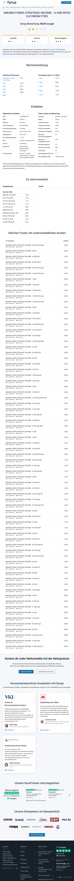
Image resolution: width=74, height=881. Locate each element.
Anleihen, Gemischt (15, 7)
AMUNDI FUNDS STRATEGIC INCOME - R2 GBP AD (23, 567)
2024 (4, 86)
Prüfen (22, 855)
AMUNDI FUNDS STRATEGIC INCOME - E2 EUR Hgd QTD (25, 505)
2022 (4, 92)
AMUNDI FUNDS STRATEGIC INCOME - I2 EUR (21, 595)
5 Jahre (40, 95)
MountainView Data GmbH (26, 878)
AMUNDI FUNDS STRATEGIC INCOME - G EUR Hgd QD (24, 471)
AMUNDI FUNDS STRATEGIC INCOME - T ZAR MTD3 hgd (25, 296)
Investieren (24, 863)
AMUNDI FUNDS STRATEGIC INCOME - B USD (21, 251)
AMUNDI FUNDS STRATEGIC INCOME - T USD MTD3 (23, 290)
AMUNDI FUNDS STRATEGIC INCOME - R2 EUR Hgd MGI (25, 556)
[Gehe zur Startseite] (11, 2)
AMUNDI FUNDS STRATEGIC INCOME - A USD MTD (23, 448)
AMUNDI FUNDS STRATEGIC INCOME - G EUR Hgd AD (24, 460)
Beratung (23, 859)
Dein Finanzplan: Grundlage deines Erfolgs (43, 861)
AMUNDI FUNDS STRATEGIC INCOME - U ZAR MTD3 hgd (25, 324)
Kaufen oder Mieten (44, 875)
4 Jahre (40, 90)
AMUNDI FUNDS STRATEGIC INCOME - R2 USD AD (23, 578)
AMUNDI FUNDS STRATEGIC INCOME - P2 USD (21, 522)
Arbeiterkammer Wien (49, 702)
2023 (4, 89)
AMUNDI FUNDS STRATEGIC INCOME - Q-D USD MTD (24, 330)
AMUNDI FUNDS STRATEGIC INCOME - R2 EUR (21, 561)
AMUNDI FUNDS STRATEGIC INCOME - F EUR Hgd (22, 381)
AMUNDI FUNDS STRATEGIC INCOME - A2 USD (21, 347)
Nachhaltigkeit (11, 54)
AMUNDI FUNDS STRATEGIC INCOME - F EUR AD (22, 369)
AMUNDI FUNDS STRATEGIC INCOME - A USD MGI (23, 443)
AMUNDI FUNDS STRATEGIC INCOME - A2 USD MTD (23, 352)
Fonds (7, 7)
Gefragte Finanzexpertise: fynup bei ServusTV (45, 869)
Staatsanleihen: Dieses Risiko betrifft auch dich (45, 854)
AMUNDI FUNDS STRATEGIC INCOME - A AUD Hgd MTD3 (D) (26, 398)
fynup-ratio (51, 49)
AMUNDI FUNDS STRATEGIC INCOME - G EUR (21, 477)
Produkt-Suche (25, 867)
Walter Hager (13, 724)
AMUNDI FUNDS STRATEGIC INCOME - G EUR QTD (23, 482)
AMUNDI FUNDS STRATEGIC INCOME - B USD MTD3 (23, 262)
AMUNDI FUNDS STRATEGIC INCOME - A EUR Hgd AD (24, 415)
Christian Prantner (50, 720)
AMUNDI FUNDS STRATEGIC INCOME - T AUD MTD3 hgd (25, 273)
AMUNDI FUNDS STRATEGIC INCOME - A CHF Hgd (23, 403)
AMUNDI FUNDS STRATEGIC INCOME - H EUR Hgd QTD (24, 646)
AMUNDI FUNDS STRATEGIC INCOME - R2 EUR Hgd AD (24, 545)
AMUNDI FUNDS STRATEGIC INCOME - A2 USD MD (23, 364)
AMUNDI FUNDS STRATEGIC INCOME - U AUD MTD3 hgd (25, 302)
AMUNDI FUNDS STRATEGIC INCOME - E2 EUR (21, 511)
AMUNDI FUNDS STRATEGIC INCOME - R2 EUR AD (23, 539)
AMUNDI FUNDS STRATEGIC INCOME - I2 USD (21, 612)
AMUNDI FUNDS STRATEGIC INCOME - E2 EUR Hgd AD (24, 494)
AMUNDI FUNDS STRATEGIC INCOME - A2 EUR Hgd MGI (25, 341)
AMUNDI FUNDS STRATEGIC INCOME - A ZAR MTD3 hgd (25, 454)
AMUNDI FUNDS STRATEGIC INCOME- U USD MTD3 (23, 318)
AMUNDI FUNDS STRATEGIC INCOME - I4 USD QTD (23, 641)
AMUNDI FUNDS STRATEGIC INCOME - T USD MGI (23, 285)
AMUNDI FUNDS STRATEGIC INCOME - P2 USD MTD (23, 528)
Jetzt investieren (26, 671)
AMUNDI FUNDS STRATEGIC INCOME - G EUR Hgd (23, 465)
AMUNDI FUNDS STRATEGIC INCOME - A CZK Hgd (23, 409)
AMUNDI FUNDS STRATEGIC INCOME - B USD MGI (23, 256)
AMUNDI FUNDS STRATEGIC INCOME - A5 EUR (21, 533)
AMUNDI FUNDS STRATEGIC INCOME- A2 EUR (21, 358)
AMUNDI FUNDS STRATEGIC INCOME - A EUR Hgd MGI (24, 426)
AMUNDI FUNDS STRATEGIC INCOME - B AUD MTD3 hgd (25, 245)
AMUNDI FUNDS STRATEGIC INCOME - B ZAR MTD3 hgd (25, 268)
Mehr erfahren (9, 730)
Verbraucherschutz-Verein (16, 746)
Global (23, 7)
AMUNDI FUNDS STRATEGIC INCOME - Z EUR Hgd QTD (24, 635)
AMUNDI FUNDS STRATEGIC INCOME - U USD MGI (23, 313)
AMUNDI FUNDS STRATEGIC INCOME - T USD (21, 279)
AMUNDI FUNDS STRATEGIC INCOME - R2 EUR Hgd (23, 550)
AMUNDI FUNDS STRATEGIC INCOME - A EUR (21, 432)
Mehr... (5, 95)
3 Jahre (40, 86)
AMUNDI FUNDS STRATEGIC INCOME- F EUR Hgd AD (23, 375)
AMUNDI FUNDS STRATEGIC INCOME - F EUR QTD (23, 392)
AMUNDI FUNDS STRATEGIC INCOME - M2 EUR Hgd (23, 624)
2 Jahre (40, 82)
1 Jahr (40, 78)
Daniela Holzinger (15, 763)
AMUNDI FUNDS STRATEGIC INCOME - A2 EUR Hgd (23, 335)
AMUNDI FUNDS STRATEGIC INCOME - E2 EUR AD (22, 488)
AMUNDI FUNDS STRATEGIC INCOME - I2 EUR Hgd (23, 590)
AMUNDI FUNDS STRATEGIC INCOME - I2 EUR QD (22, 601)
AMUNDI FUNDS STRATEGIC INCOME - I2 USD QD (22, 618)
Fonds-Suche (24, 871)
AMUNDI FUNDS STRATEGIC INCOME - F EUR (21, 386)
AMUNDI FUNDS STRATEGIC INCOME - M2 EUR (22, 629)
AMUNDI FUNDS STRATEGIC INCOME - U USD (21, 307)
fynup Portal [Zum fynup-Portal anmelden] (66, 2)
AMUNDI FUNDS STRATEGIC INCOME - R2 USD (21, 584)
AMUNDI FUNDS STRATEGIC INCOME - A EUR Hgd (23, 420)
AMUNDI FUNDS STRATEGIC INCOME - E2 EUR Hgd (23, 499)
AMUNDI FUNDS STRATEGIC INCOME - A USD (21, 437)
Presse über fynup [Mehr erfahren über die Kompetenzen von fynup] (37, 835)
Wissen (23, 851)
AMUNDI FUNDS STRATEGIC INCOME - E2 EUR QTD (23, 516)
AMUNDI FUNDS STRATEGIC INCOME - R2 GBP (21, 573)
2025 (4, 83)
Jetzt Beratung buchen (45, 672)
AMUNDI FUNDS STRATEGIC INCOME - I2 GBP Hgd (23, 607)
